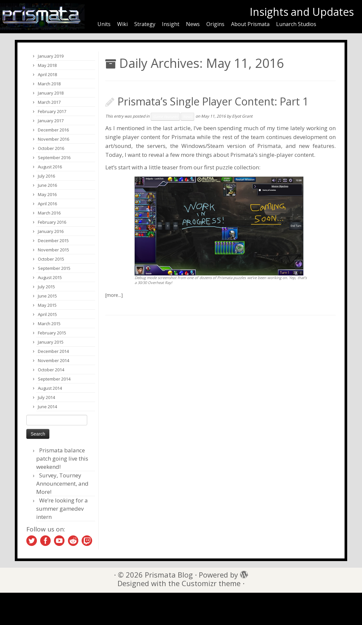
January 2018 (51, 93)
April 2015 (47, 314)
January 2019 (51, 56)
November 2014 (53, 360)
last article (177, 128)
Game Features (165, 116)
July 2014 (46, 397)
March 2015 (49, 324)
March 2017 (49, 102)
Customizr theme (211, 583)
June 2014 (47, 407)
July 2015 (46, 287)
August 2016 (50, 167)
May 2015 (47, 305)
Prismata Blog (169, 574)
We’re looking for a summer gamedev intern (62, 509)
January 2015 (51, 342)
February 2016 (52, 222)
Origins (215, 24)
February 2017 (52, 111)
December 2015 (53, 240)
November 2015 (53, 250)
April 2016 (47, 204)
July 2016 (46, 176)
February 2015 (52, 333)
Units (104, 24)
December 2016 (53, 130)
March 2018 (49, 84)
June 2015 (47, 296)
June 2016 (47, 185)
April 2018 (47, 74)
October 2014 (51, 370)
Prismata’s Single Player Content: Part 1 (212, 101)
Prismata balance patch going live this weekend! (62, 458)
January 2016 (51, 231)
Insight (170, 24)
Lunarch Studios (296, 24)
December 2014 (53, 351)
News (193, 24)
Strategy (144, 24)
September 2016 (54, 157)
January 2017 (51, 121)
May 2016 (47, 194)
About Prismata (250, 24)
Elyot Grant (242, 116)
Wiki (122, 24)
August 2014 (50, 388)
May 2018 (47, 65)
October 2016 (51, 148)
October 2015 (51, 259)
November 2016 (53, 139)
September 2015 (54, 268)
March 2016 (49, 213)
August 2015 (50, 277)
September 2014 (54, 379)
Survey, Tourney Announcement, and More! (62, 483)
